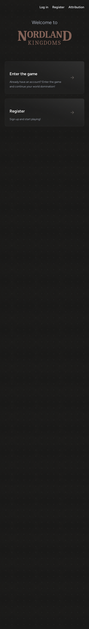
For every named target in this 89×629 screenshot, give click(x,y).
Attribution (76, 7)
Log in (44, 7)
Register (58, 7)
